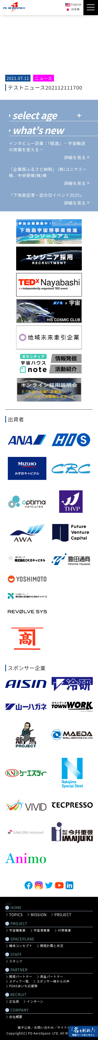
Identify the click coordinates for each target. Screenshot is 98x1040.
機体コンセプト (20, 945)
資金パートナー (51, 976)
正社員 (14, 1001)
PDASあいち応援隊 (23, 985)
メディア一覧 (19, 981)
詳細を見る (76, 157)
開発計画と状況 (51, 945)
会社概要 (15, 1016)
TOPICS (16, 914)
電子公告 (24, 1027)
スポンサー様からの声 (53, 981)
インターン (35, 1001)
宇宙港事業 (42, 930)
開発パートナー (20, 976)
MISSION (38, 914)
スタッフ (15, 961)
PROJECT (62, 914)
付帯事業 (64, 930)
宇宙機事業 (17, 930)
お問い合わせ (44, 1027)
